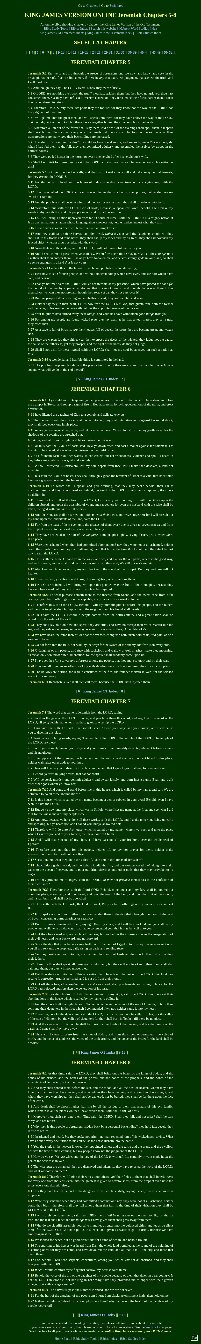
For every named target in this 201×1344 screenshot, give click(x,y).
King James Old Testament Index (61, 33)
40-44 (144, 52)
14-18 (72, 52)
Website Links (154, 1327)
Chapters (92, 5)
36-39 (132, 52)
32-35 (120, 52)
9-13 (61, 52)
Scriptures (116, 5)
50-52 (168, 52)
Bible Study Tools (56, 28)
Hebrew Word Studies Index (138, 28)
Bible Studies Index (148, 33)
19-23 (84, 52)
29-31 (108, 52)
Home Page (62, 1338)
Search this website (104, 28)
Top (194, 1337)
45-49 (156, 52)
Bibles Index (79, 28)
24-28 (96, 52)
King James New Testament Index (109, 33)
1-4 (30, 52)
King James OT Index (100, 379)
